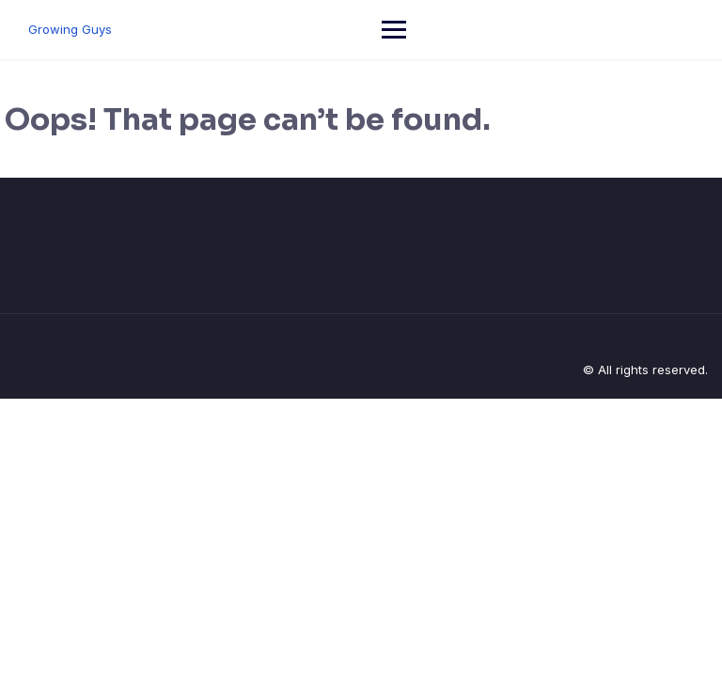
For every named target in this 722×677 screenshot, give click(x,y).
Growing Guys (70, 29)
